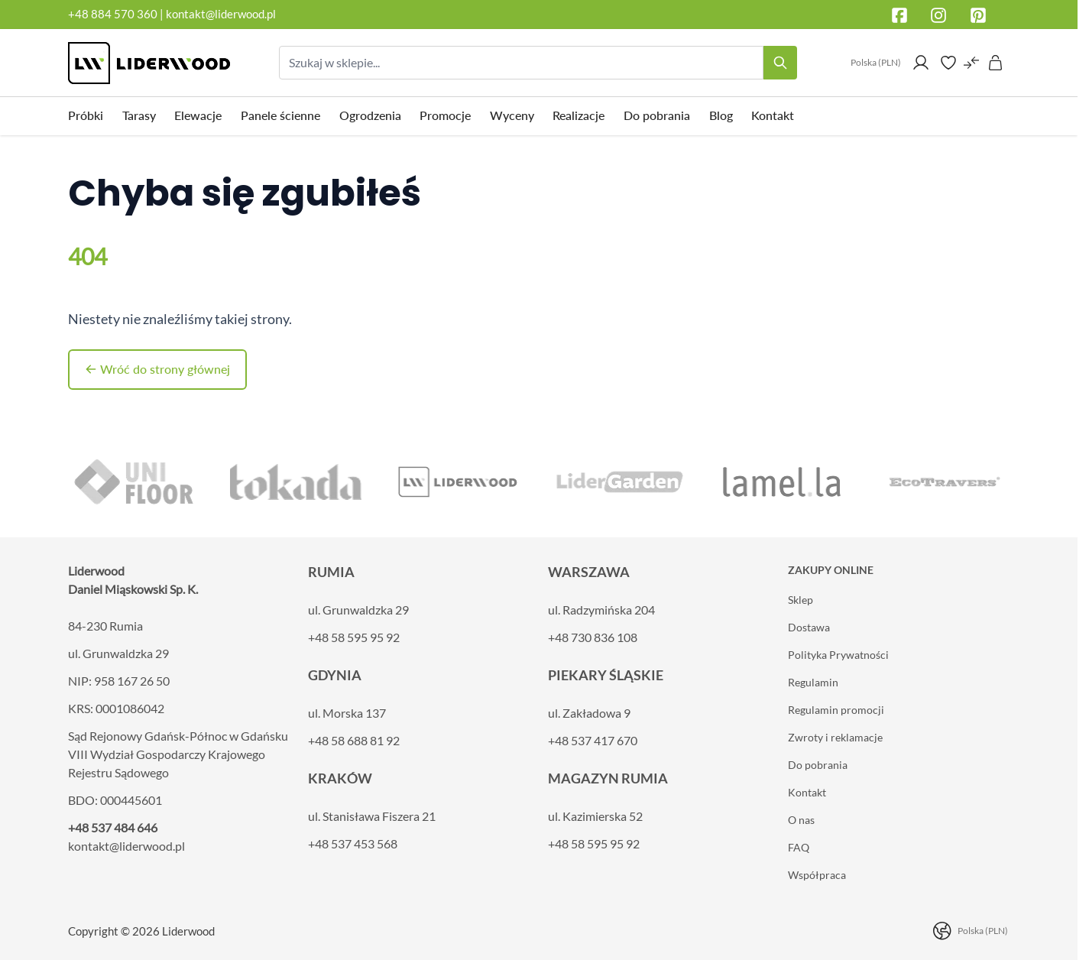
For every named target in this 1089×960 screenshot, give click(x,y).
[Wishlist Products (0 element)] (948, 62)
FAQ (798, 847)
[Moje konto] (921, 62)
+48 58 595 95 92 (354, 637)
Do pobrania (818, 764)
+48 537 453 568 (352, 843)
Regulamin (813, 682)
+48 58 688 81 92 (354, 740)
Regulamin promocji (836, 709)
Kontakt (807, 792)
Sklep (800, 599)
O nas (801, 819)
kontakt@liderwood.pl (221, 14)
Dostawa (809, 627)
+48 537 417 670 (592, 740)
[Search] (780, 62)
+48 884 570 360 (112, 14)
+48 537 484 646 (112, 827)
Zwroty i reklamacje (835, 737)
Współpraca (817, 874)
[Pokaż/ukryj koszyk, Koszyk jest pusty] (996, 62)
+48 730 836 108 (592, 637)
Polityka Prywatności (838, 654)
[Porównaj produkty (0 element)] (971, 63)
